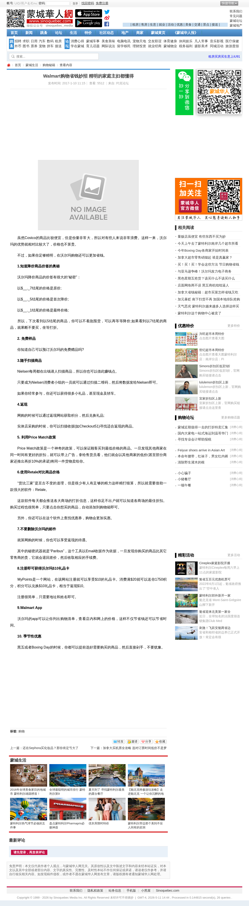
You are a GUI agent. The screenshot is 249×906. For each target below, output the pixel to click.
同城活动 (216, 46)
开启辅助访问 (241, 3)
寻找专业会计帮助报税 (194, 439)
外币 (18, 46)
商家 (139, 33)
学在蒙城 (77, 46)
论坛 (58, 33)
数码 (50, 41)
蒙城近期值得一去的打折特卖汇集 (203, 427)
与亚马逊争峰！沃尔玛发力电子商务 (205, 271)
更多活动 (233, 555)
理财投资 (139, 46)
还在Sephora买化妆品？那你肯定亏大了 (51, 748)
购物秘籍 (49, 65)
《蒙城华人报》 (185, 33)
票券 (34, 46)
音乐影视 (216, 41)
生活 (73, 33)
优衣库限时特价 (99, 823)
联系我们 (236, 11)
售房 (144, 24)
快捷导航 (228, 3)
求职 (26, 41)
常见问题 (236, 16)
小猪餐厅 (184, 479)
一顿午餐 (184, 485)
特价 (88, 33)
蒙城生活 (32, 65)
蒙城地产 (236, 25)
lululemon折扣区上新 (213, 382)
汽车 (42, 41)
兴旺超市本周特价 (211, 334)
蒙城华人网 (8, 65)
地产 (125, 33)
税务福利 (185, 46)
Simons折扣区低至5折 (214, 366)
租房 (135, 24)
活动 (171, 24)
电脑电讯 (124, 41)
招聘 (18, 41)
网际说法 (108, 46)
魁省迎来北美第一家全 (215, 611)
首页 (14, 33)
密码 (42, 3)
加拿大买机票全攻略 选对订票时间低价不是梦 (135, 748)
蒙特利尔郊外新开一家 (215, 595)
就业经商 (155, 46)
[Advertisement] (175, 16)
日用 (34, 41)
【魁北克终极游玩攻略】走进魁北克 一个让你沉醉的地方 (146, 793)
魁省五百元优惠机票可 (215, 579)
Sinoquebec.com (167, 890)
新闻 (29, 33)
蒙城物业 (170, 46)
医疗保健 (232, 41)
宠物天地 (139, 41)
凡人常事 (201, 41)
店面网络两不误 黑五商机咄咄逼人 (203, 285)
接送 (215, 24)
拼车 (50, 46)
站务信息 (115, 890)
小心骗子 (184, 473)
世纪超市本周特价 (211, 350)
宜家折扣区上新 (210, 398)
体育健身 (170, 41)
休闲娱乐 (185, 41)
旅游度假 (232, 46)
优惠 (180, 24)
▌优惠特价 (184, 326)
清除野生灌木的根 (191, 462)
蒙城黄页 (158, 33)
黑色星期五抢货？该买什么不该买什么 (206, 278)
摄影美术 (201, 46)
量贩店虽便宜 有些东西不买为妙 (202, 236)
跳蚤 (43, 33)
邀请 (134, 741)
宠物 (42, 46)
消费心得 (77, 41)
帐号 (10, 3)
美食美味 (108, 41)
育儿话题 (93, 46)
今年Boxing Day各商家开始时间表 (203, 250)
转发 (120, 741)
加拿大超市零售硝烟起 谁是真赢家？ (205, 257)
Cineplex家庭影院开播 (214, 563)
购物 (21, 731)
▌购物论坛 (184, 417)
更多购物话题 (230, 417)
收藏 (162, 741)
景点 (206, 24)
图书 (26, 46)
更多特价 (233, 325)
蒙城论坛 (236, 20)
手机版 (131, 890)
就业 (162, 24)
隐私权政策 (95, 890)
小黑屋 (146, 890)
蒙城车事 (93, 41)
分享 (148, 741)
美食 (188, 24)
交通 (197, 24)
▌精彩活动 (184, 555)
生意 (153, 24)
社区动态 (106, 33)
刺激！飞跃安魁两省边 (215, 628)
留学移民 (124, 46)
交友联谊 (155, 41)
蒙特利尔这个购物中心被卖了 (199, 313)
